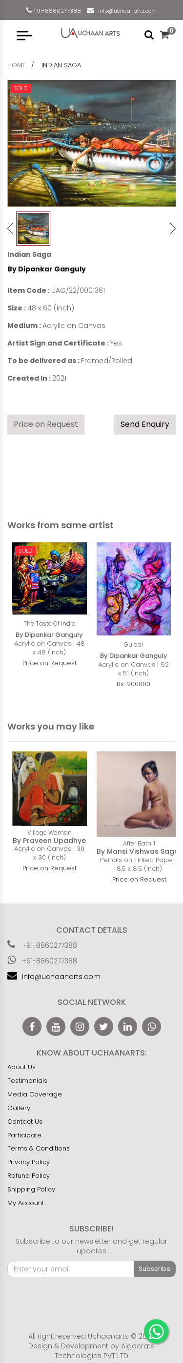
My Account (25, 1203)
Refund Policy (28, 1175)
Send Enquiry (145, 424)
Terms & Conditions (38, 1148)
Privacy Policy (28, 1162)
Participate (24, 1135)
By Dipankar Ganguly (46, 269)
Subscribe (155, 1268)
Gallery (18, 1108)
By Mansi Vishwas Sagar (139, 851)
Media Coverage (34, 1094)
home (16, 65)
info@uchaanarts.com (126, 11)
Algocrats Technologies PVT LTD (105, 1351)
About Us (21, 1067)
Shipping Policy (31, 1189)
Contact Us (24, 1121)
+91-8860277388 (56, 11)
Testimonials (27, 1080)
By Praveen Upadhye (49, 840)
